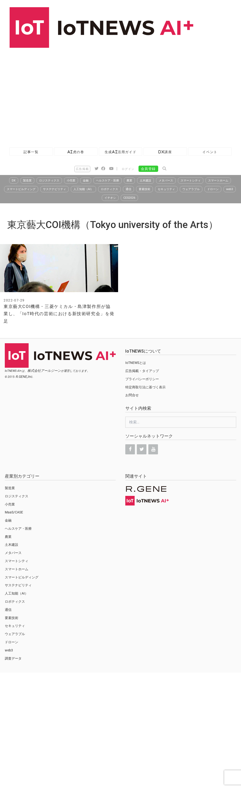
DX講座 (165, 152)
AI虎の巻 (75, 152)
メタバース (166, 180)
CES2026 (129, 197)
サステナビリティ (54, 189)
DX (14, 180)
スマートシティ (191, 180)
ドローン (213, 189)
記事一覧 (31, 152)
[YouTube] (153, 449)
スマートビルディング (21, 189)
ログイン (128, 169)
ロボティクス (109, 189)
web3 (229, 189)
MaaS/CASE (14, 512)
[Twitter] (141, 449)
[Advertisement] (45, 95)
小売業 (71, 180)
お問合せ (132, 395)
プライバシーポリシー (142, 379)
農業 (129, 180)
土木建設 (145, 180)
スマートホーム (218, 180)
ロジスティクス (49, 180)
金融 (86, 180)
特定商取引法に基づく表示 (145, 387)
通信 (128, 189)
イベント (209, 152)
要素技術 (144, 189)
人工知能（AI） (83, 189)
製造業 (27, 180)
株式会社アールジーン (44, 371)
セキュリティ (166, 189)
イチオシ (110, 197)
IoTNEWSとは (135, 363)
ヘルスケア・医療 (107, 180)
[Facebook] (130, 449)
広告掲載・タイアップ (142, 371)
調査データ (13, 658)
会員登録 (148, 169)
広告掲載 (82, 169)
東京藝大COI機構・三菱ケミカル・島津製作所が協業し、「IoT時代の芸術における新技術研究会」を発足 (59, 314)
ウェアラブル (191, 189)
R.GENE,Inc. (24, 377)
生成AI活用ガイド (120, 152)
